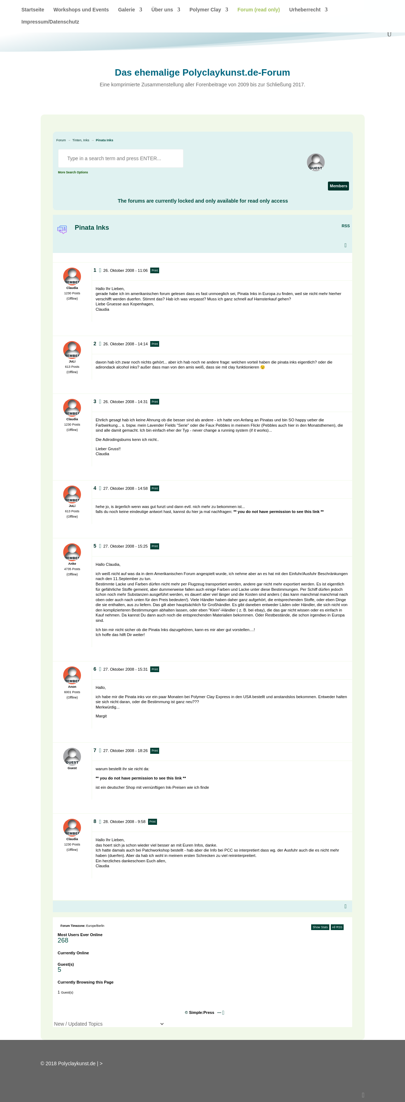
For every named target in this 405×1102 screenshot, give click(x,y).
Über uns (162, 9)
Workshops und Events (81, 9)
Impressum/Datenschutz (50, 22)
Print (155, 270)
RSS (345, 226)
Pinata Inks (104, 140)
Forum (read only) (258, 9)
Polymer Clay (205, 9)
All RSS (337, 927)
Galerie (126, 9)
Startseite (32, 9)
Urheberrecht (304, 9)
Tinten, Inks (80, 140)
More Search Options (73, 172)
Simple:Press (201, 1012)
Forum (61, 140)
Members (338, 186)
